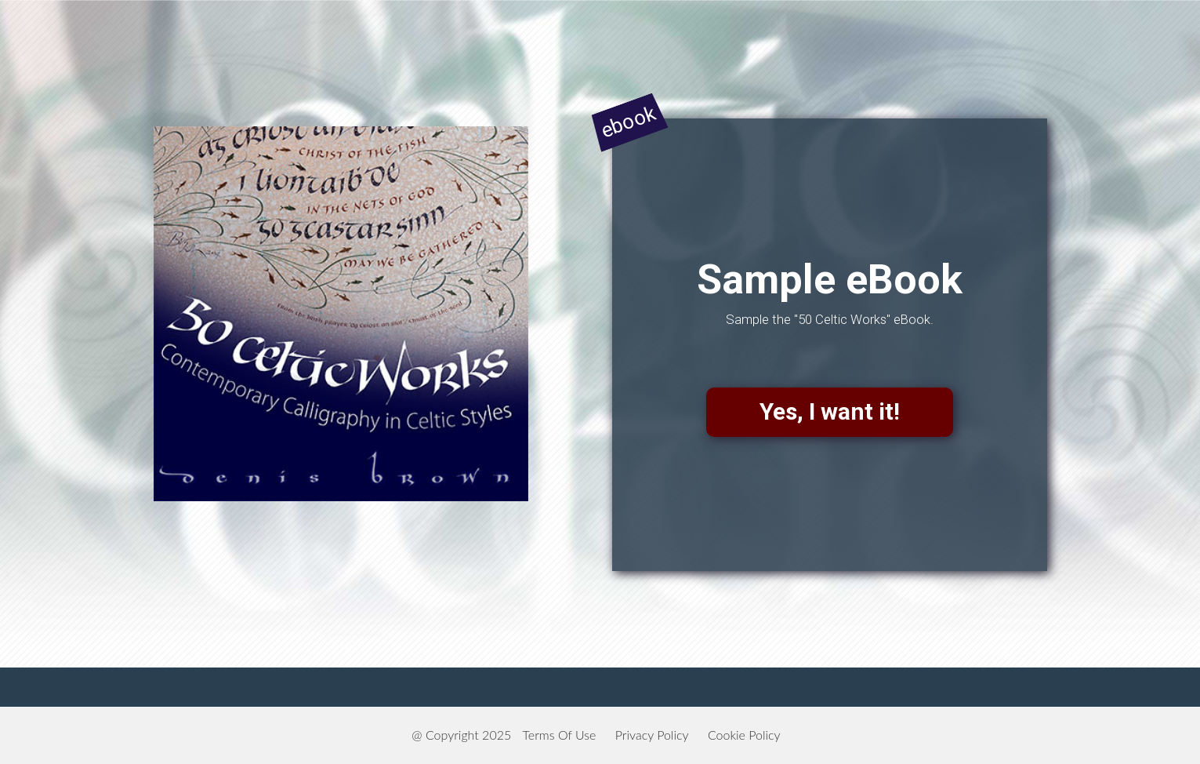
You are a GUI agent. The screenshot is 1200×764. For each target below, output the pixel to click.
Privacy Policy (652, 734)
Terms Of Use (559, 734)
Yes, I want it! (830, 411)
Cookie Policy (744, 734)
